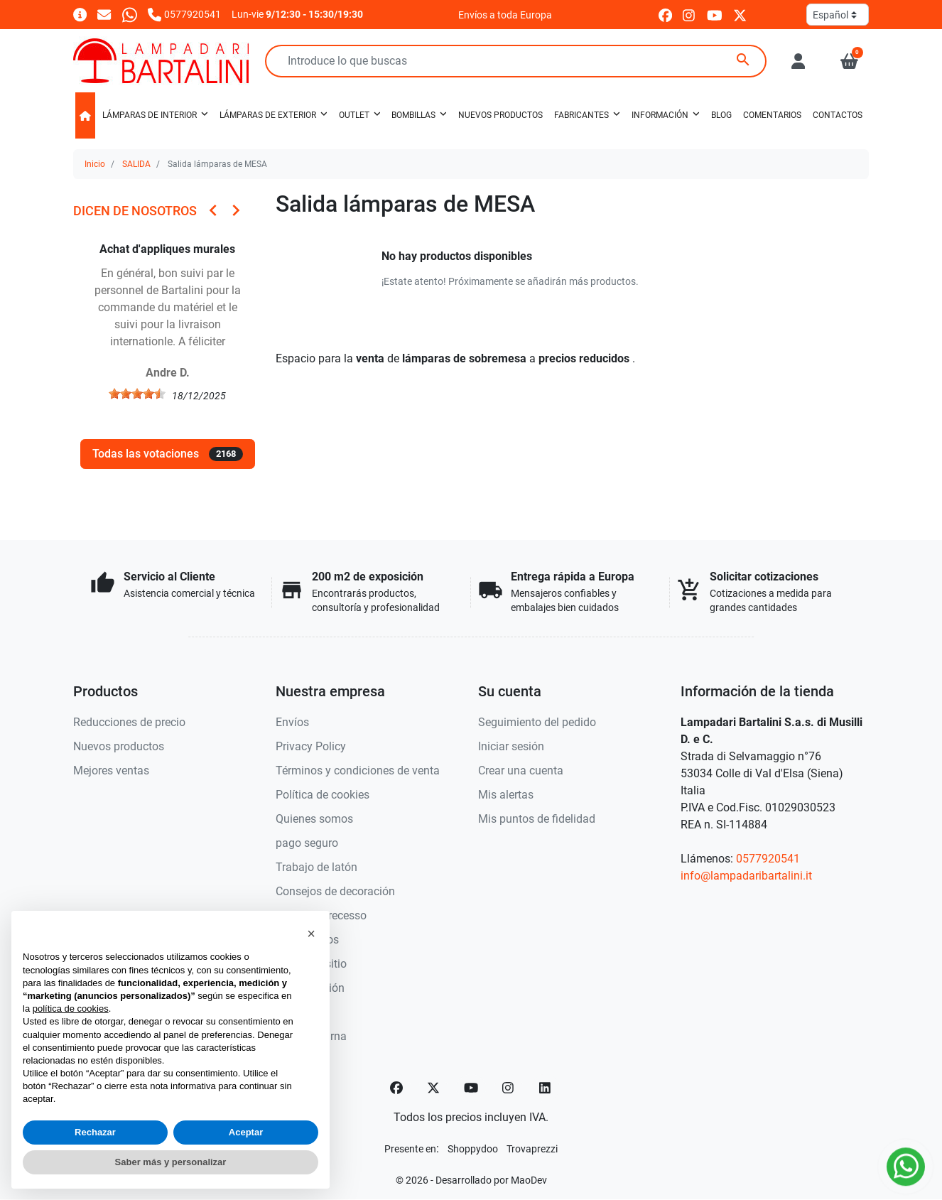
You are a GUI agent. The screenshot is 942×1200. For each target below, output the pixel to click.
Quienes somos (314, 819)
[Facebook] (396, 1088)
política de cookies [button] (71, 1008)
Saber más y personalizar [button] (171, 1162)
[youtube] (714, 14)
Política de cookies (322, 794)
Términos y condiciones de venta (358, 770)
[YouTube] (471, 1088)
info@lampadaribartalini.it (746, 875)
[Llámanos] (184, 14)
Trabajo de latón (316, 867)
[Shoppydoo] (473, 1148)
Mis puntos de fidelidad (536, 819)
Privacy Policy (311, 746)
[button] (849, 61)
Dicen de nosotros (135, 210)
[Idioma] (837, 15)
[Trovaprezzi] (532, 1148)
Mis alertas (506, 794)
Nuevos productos (118, 746)
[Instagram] (508, 1088)
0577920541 (768, 858)
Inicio (95, 164)
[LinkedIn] (545, 1088)
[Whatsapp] (129, 14)
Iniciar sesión (511, 746)
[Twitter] (433, 1088)
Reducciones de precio (129, 722)
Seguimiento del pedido (537, 722)
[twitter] (740, 14)
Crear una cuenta (520, 770)
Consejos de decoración (335, 891)
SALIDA (136, 164)
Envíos (292, 722)
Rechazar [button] (95, 1132)
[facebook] (665, 14)
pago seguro (307, 843)
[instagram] (689, 14)
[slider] (137, 393)
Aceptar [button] (246, 1132)
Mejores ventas (111, 770)
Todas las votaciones (167, 454)
